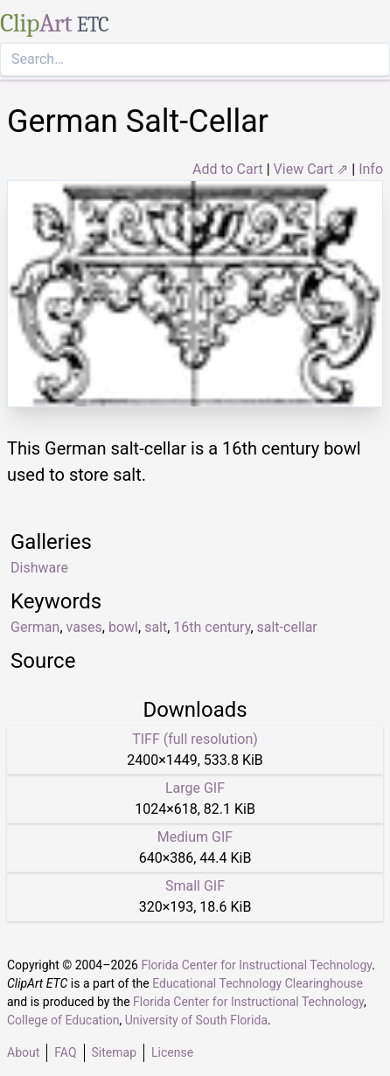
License (172, 1052)
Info (371, 169)
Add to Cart (227, 169)
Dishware (39, 567)
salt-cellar (287, 627)
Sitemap (114, 1052)
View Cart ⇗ (311, 169)
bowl (123, 627)
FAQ (65, 1052)
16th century (211, 627)
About (23, 1052)
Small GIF (195, 886)
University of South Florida (196, 1020)
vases (84, 627)
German (34, 627)
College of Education (63, 1020)
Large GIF (195, 788)
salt (155, 627)
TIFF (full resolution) (195, 739)
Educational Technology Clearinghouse (257, 983)
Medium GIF (195, 837)
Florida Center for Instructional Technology (256, 965)
